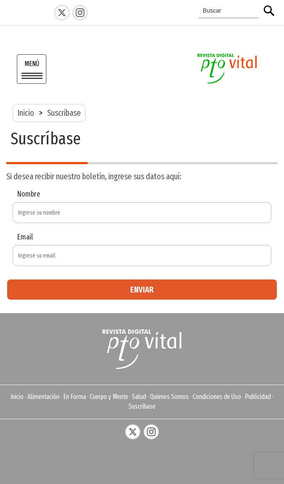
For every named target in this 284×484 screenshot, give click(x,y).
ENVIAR (142, 290)
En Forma (74, 397)
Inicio (25, 113)
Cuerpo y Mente (109, 397)
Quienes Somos (169, 397)
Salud (139, 397)
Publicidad (258, 397)
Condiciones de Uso (217, 397)
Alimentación (43, 397)
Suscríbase (142, 406)
